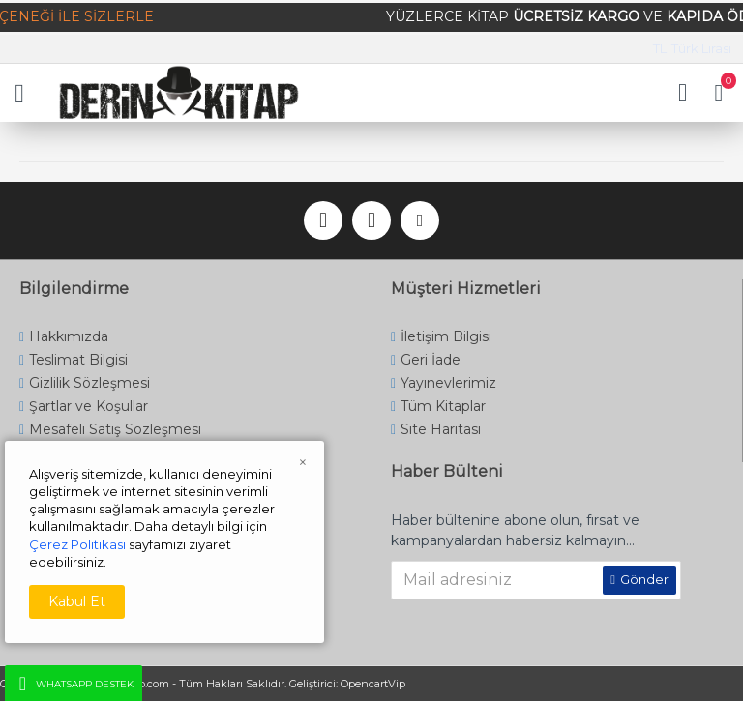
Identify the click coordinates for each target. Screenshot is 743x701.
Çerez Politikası (77, 544)
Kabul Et (76, 601)
